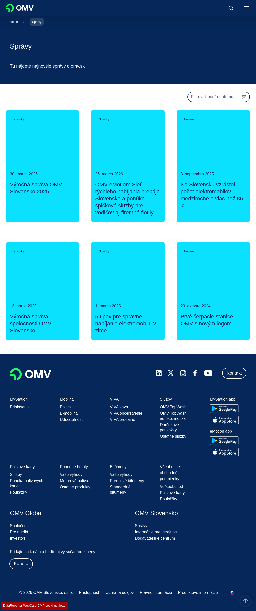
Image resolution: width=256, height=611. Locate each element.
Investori (17, 538)
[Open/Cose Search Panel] (231, 8)
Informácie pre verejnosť (156, 532)
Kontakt (234, 373)
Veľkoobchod (171, 486)
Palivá (65, 407)
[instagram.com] (183, 373)
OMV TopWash (173, 407)
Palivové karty (172, 493)
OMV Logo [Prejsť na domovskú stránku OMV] (20, 8)
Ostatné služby (173, 436)
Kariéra (21, 563)
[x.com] (171, 373)
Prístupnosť (89, 592)
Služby (16, 474)
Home (14, 22)
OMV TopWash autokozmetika (173, 416)
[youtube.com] (208, 373)
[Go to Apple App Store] (224, 420)
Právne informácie (156, 592)
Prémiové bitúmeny (127, 481)
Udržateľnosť (71, 419)
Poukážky (18, 492)
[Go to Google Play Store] (224, 408)
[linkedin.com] (159, 373)
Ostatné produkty (75, 487)
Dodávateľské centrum (155, 538)
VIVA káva (119, 407)
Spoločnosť (20, 526)
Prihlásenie (20, 407)
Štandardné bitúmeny (120, 489)
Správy (37, 22)
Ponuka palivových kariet (26, 483)
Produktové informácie (198, 592)
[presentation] (219, 97)
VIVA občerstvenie (126, 413)
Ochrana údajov (120, 592)
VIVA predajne (122, 419)
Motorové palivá (74, 481)
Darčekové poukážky (169, 427)
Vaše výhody (71, 474)
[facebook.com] (195, 373)
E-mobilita (69, 413)
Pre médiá (19, 532)
